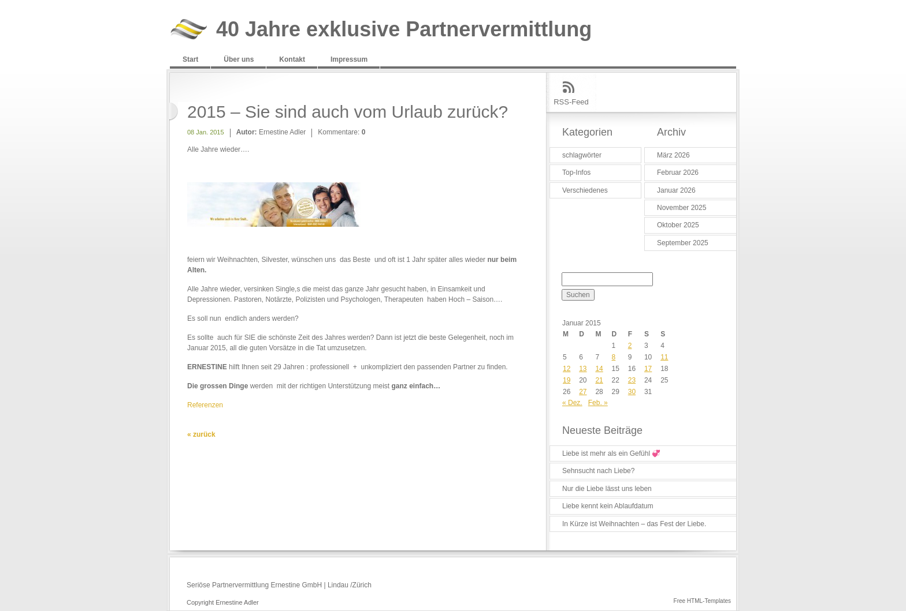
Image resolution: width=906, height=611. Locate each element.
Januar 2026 (676, 190)
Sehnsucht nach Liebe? (598, 471)
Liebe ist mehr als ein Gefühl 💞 (611, 453)
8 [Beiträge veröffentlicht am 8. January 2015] (614, 357)
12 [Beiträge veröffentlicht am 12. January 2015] (566, 369)
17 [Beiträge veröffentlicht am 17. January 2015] (648, 369)
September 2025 (682, 243)
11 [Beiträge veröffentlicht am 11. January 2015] (664, 357)
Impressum (349, 59)
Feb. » (598, 403)
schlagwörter (581, 155)
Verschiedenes (585, 190)
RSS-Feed (571, 102)
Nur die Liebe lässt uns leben (607, 489)
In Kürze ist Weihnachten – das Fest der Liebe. (634, 524)
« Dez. (572, 403)
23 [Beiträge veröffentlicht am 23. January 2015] (632, 380)
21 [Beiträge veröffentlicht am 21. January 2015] (599, 380)
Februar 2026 (678, 172)
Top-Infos (576, 172)
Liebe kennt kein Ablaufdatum (607, 506)
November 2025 (681, 208)
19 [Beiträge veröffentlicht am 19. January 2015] (566, 380)
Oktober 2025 (678, 225)
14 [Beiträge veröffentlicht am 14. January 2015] (599, 369)
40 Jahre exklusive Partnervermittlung (404, 29)
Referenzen (205, 405)
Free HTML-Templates (702, 601)
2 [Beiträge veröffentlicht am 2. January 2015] (630, 346)
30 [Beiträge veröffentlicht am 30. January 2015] (632, 392)
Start (190, 59)
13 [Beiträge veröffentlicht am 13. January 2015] (582, 369)
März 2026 (673, 155)
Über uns (239, 59)
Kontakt (292, 59)
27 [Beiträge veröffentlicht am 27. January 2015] (582, 392)
